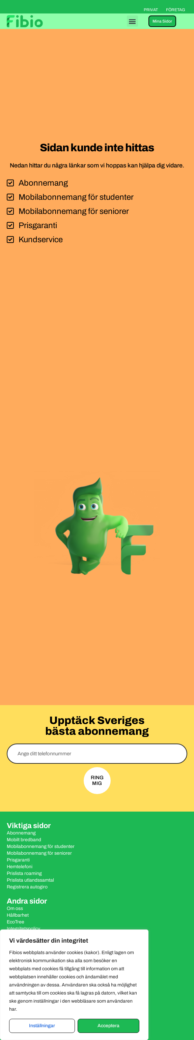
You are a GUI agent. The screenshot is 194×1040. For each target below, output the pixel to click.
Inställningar (42, 1025)
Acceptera (108, 1025)
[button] (132, 21)
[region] (74, 984)
